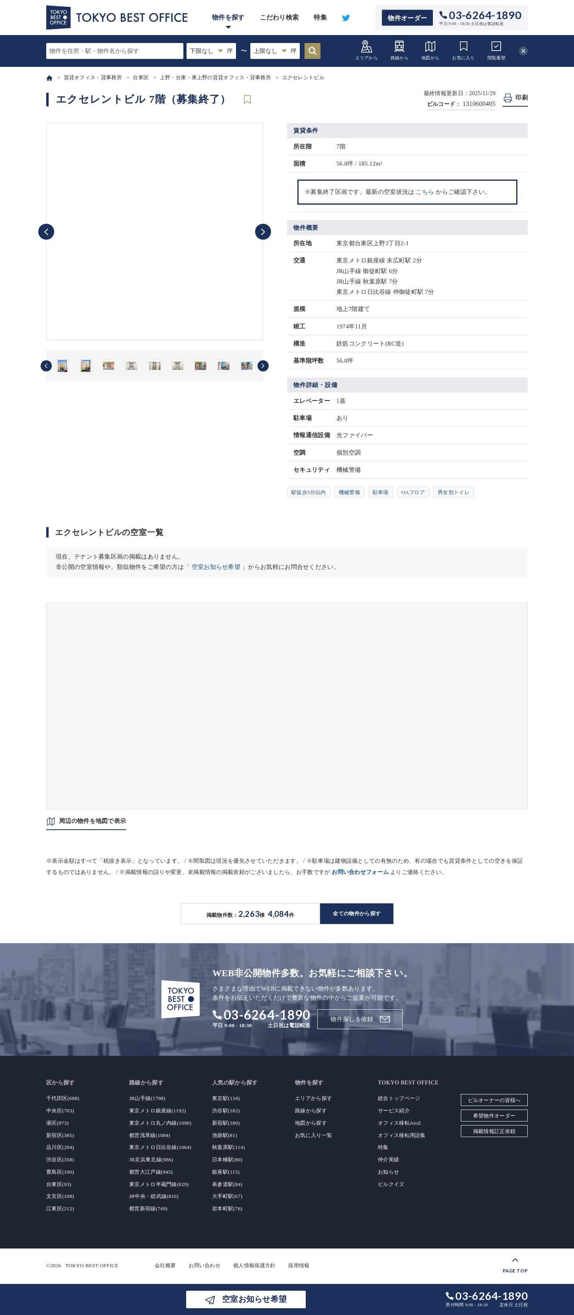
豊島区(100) (60, 1172)
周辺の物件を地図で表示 (92, 821)
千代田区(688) (62, 1098)
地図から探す (311, 1123)
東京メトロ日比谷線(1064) (160, 1147)
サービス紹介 (394, 1111)
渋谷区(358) (60, 1160)
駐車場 (381, 492)
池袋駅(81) (224, 1135)
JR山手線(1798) (147, 1098)
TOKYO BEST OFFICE (91, 1265)
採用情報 (298, 1265)
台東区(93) (58, 1184)
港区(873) (57, 1123)
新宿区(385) (60, 1135)
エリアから (366, 50)
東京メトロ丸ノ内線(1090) (160, 1123)
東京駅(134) (226, 1098)
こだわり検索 (279, 17)
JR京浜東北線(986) (151, 1160)
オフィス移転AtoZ (399, 1123)
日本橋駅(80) (227, 1160)
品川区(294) (60, 1147)
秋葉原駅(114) (228, 1147)
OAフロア (413, 492)
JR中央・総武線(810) (154, 1196)
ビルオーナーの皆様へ (494, 1100)
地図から (430, 50)
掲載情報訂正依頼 (494, 1131)
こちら (425, 192)
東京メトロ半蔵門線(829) (159, 1184)
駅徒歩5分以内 (308, 492)
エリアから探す (313, 1098)
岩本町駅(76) (227, 1208)
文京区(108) (60, 1196)
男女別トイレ (454, 492)
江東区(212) (60, 1208)
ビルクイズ (391, 1184)
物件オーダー (407, 17)
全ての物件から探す (357, 913)
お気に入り (463, 50)
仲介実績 (388, 1160)
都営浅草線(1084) (149, 1135)
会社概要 (165, 1265)
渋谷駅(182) (226, 1111)
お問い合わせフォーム (360, 872)
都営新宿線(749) (148, 1208)
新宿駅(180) (226, 1123)
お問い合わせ (204, 1265)
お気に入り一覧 (313, 1135)
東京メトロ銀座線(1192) (157, 1111)
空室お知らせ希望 (216, 567)
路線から (400, 50)
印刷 (521, 97)
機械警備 (349, 492)
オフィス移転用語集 (402, 1135)
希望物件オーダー (494, 1116)
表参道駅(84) (227, 1184)
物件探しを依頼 (351, 1019)
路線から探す (311, 1111)
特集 (320, 17)
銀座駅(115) (226, 1172)
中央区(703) (60, 1111)
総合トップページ (399, 1098)
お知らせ (388, 1172)
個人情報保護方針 (254, 1265)
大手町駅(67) (227, 1196)
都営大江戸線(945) (151, 1172)
